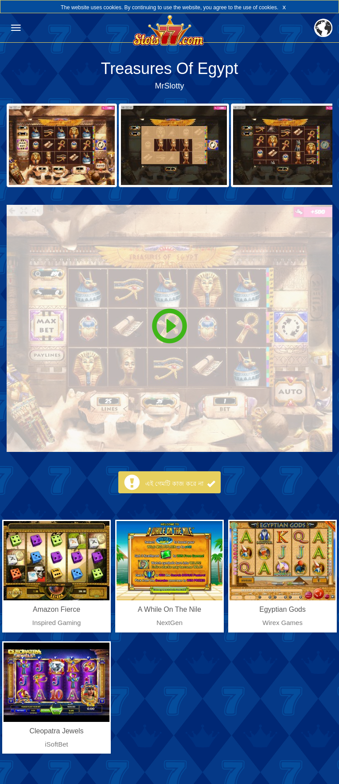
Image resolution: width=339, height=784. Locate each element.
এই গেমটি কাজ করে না (180, 483)
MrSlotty (169, 85)
